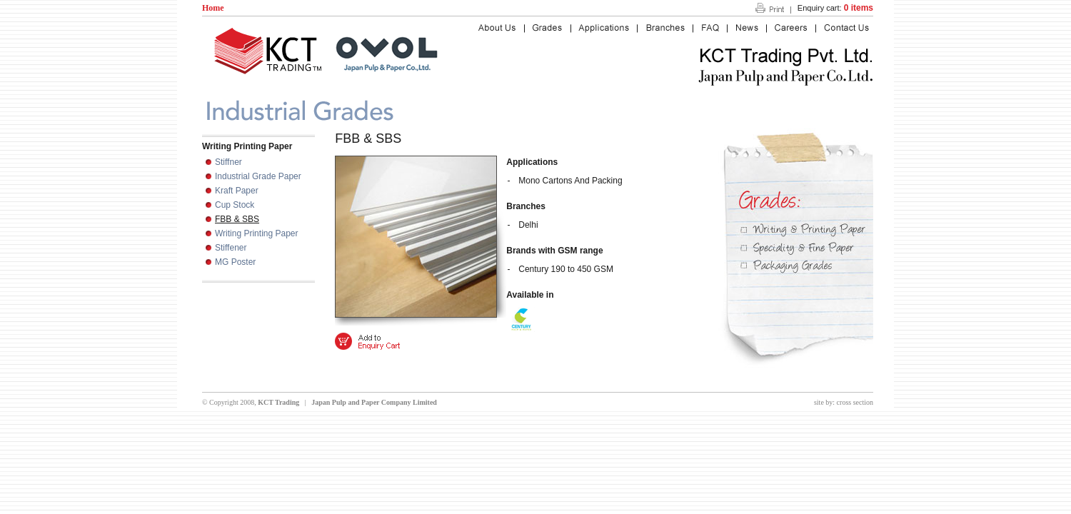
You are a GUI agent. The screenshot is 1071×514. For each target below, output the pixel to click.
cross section (855, 402)
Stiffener (230, 248)
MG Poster (235, 262)
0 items (858, 8)
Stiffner (228, 162)
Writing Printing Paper (256, 233)
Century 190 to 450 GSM (565, 269)
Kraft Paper (236, 191)
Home (213, 8)
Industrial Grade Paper (258, 176)
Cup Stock (234, 205)
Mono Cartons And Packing (570, 181)
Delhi (528, 225)
